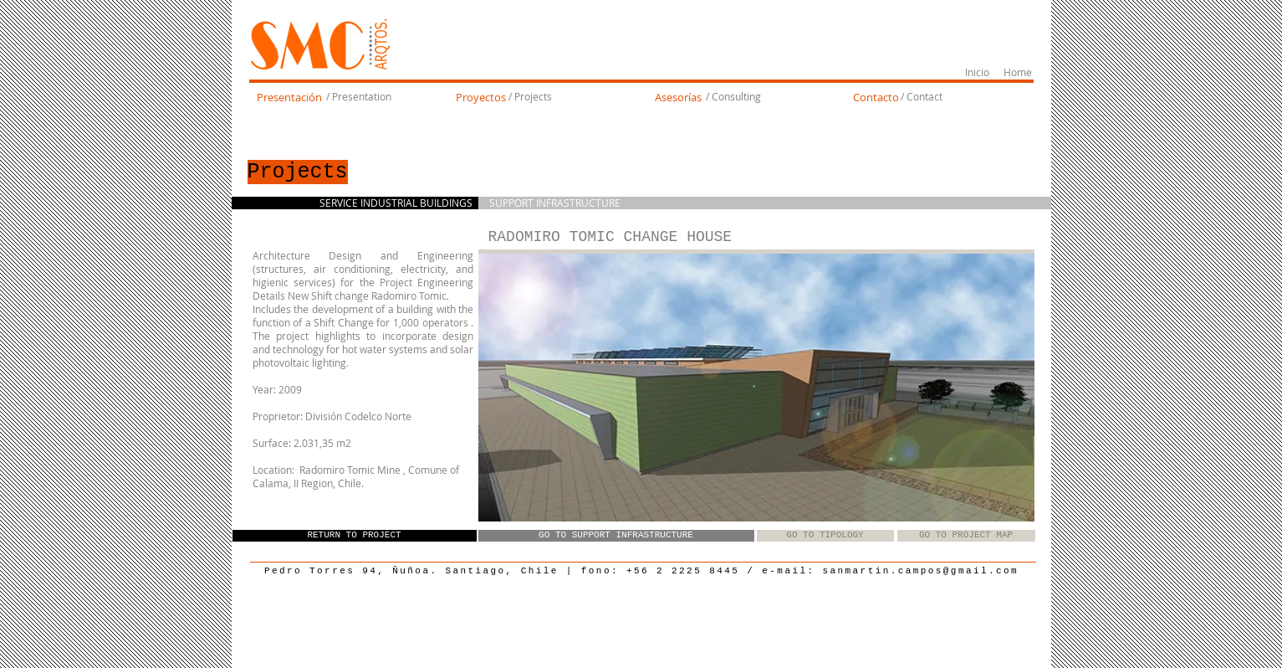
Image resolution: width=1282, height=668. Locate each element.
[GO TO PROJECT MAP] (966, 536)
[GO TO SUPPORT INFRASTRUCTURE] (616, 536)
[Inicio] (977, 72)
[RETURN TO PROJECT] (354, 536)
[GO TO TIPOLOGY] (825, 536)
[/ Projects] (530, 97)
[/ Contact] (922, 97)
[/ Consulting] (733, 97)
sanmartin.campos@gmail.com (921, 571)
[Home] (1018, 72)
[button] (756, 388)
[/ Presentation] (359, 97)
